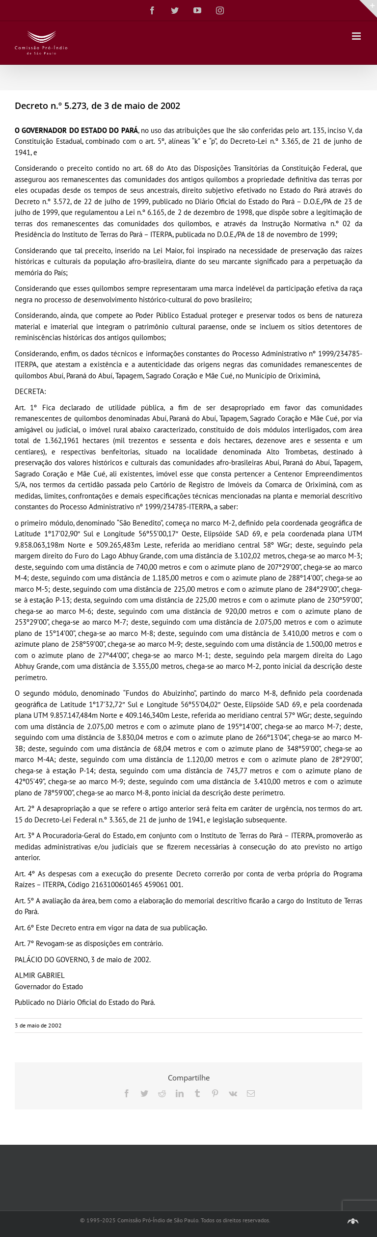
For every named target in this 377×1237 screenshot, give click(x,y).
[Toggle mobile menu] (357, 36)
